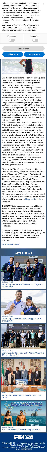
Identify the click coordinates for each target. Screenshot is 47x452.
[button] (44, 4)
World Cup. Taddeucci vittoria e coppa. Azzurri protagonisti (21, 319)
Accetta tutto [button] (34, 54)
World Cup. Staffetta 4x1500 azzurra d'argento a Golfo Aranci (22, 285)
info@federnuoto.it (9, 447)
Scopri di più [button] (23, 48)
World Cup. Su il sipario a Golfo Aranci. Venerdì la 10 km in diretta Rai (23, 354)
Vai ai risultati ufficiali (11, 244)
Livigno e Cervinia (33, 199)
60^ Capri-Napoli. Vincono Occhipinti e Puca (21, 429)
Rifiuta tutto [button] (13, 54)
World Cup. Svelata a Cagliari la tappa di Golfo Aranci (21, 396)
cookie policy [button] (35, 10)
